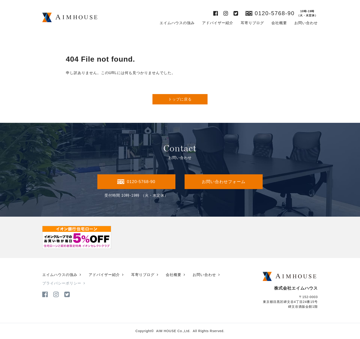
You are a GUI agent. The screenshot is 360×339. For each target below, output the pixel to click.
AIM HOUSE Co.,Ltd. (173, 331)
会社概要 (279, 23)
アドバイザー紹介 (217, 23)
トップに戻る (180, 99)
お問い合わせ (306, 23)
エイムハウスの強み (177, 23)
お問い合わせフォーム (223, 181)
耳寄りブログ (252, 23)
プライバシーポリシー (61, 283)
